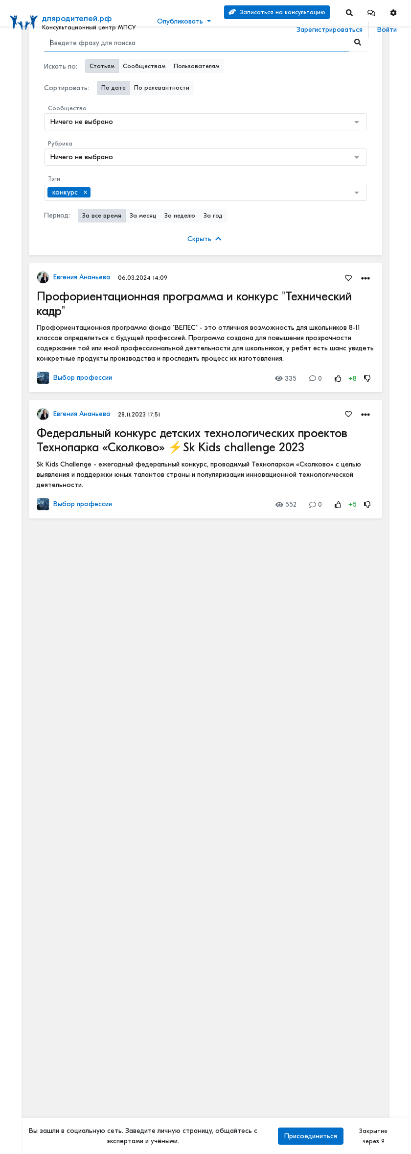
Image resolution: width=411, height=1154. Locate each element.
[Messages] (371, 12)
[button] (371, 12)
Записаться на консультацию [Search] (276, 12)
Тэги (54, 178)
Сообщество (67, 108)
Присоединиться (310, 1136)
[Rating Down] (367, 378)
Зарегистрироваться (330, 29)
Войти (387, 29)
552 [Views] (286, 504)
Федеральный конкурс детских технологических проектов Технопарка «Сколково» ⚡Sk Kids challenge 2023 (192, 440)
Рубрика (60, 143)
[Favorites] (348, 277)
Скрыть (204, 239)
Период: (57, 215)
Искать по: (60, 66)
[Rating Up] (338, 378)
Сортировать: (66, 88)
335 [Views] (286, 378)
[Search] (349, 12)
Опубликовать (180, 21)
